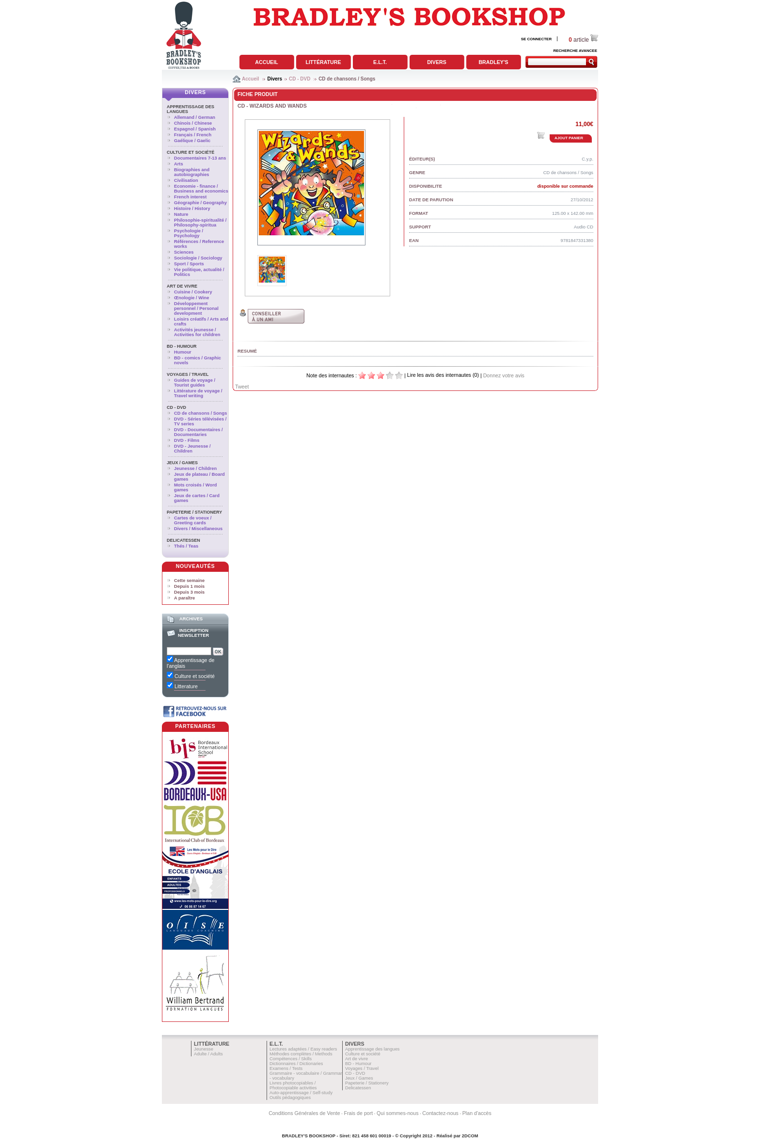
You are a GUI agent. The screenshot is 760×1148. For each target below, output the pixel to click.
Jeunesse (203, 1049)
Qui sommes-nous (397, 1113)
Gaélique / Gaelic (192, 140)
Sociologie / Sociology (198, 258)
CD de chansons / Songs (346, 78)
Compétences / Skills (290, 1058)
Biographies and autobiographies (191, 172)
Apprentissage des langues (372, 1049)
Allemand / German (194, 117)
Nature (181, 214)
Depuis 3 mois (189, 592)
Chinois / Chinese (193, 123)
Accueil (266, 62)
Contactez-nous (440, 1113)
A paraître (184, 598)
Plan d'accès (476, 1113)
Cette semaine (189, 580)
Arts (178, 164)
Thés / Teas (186, 546)
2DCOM (470, 1135)
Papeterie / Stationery (194, 512)
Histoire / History (192, 208)
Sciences (183, 252)
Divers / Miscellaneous (198, 528)
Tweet (242, 386)
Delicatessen (183, 540)
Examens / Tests (285, 1068)
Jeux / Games (182, 462)
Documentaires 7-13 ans (200, 158)
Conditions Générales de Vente (304, 1113)
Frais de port (358, 1113)
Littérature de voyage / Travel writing (198, 393)
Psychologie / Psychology (188, 233)
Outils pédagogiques (290, 1097)
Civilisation (186, 180)
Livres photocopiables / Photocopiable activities (293, 1085)
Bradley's (493, 62)
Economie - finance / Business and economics (201, 189)
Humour (182, 352)
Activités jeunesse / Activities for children (197, 332)
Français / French (192, 134)
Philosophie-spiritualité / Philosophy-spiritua (200, 222)
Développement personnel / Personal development (196, 308)
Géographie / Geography (200, 202)
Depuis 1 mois (189, 586)
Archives (191, 618)
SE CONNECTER (536, 39)
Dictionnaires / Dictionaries (296, 1063)
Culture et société (190, 152)
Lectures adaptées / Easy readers (303, 1049)
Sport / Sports (189, 263)
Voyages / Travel (188, 374)
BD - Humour (182, 346)
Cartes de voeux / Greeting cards (192, 520)
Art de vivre (182, 286)
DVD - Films (186, 440)
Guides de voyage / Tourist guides (194, 383)
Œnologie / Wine (191, 297)
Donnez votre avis (503, 375)
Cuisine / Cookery (193, 292)
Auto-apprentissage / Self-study (300, 1092)
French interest (190, 196)
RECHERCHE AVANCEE (575, 51)
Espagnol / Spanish (195, 129)
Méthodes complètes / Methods (300, 1053)
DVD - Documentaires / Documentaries (198, 432)
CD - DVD (299, 78)
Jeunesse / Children (195, 468)
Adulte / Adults (208, 1053)
